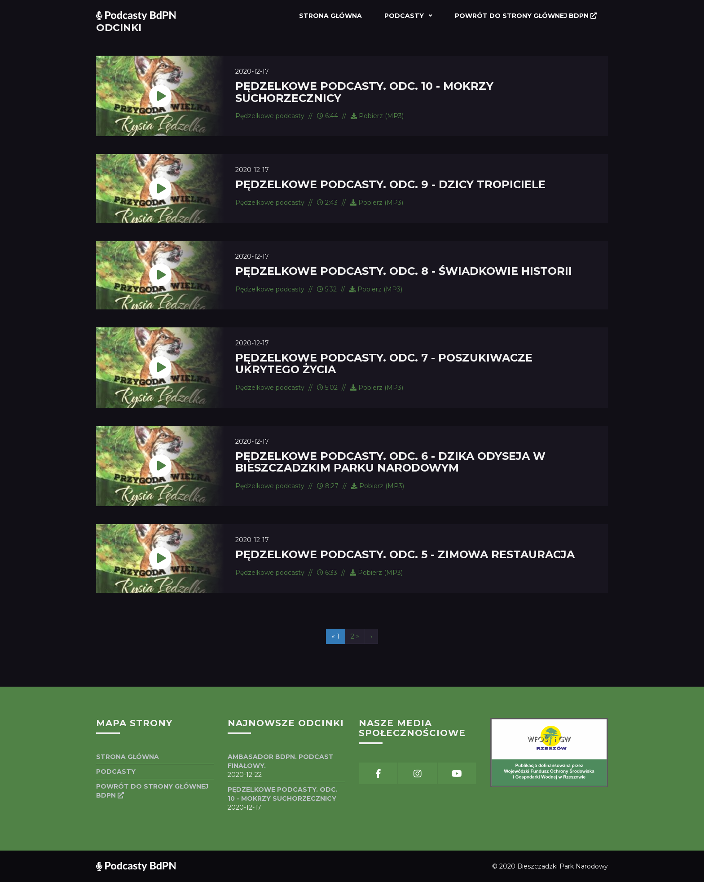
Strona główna (330, 16)
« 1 (335, 636)
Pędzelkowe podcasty (269, 116)
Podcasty (405, 16)
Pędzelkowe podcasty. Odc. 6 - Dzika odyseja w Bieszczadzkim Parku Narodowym (390, 462)
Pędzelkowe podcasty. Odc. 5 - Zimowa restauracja (405, 554)
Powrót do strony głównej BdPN (526, 16)
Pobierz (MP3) (377, 116)
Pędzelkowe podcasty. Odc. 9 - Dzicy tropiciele (390, 184)
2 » (355, 636)
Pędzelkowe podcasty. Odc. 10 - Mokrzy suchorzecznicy (364, 91)
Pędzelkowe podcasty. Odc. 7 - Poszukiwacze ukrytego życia (383, 363)
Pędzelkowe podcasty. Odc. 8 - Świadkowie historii (403, 271)
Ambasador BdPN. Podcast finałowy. (281, 761)
